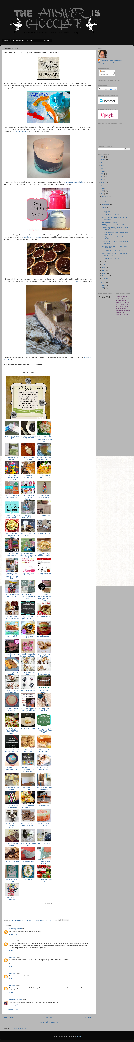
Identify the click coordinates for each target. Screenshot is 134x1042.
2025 (102, 159)
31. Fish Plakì (12, 636)
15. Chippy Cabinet (44, 515)
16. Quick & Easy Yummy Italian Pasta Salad (12, 535)
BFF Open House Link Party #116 (113, 250)
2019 (102, 176)
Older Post (88, 1017)
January (105, 278)
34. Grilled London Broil (12, 655)
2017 (102, 182)
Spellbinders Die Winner (110, 222)
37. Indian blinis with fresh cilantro (12, 673)
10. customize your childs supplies (12, 496)
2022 (102, 168)
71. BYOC (28, 880)
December (105, 196)
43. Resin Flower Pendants (12, 709)
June (104, 264)
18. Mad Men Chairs (44, 533)
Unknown (12, 941)
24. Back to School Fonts (44, 574)
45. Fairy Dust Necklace (44, 709)
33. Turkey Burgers (44, 636)
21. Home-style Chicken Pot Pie (44, 554)
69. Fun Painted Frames (44, 862)
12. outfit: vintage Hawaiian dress (44, 496)
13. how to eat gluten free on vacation (12, 516)
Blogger (78, 1036)
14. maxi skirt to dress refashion (28, 516)
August (104, 207)
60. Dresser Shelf (44, 806)
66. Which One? (44, 843)
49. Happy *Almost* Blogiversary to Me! (12, 750)
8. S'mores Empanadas (28, 476)
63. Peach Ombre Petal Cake (44, 824)
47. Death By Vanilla (28, 728)
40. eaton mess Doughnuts (12, 691)
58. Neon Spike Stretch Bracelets (12, 806)
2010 (102, 288)
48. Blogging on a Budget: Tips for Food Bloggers (44, 730)
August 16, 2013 (14, 993)
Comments (104, 75)
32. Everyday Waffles (28, 637)
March (104, 273)
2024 (102, 162)
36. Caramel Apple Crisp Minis (44, 655)
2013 (102, 194)
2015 (102, 188)
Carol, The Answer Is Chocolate (111, 60)
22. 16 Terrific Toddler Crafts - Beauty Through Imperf (12, 575)
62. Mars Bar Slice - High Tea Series (28, 824)
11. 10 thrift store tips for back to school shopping (28, 497)
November (105, 199)
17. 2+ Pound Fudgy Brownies (28, 534)
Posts (102, 71)
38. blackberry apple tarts (28, 673)
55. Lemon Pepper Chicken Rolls (12, 788)
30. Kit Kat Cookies (44, 616)
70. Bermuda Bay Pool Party (12, 880)
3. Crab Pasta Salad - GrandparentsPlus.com (44, 438)
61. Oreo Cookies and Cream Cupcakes (12, 825)
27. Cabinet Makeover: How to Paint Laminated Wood (44, 597)
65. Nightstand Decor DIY (28, 844)
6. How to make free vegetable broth (44, 458)
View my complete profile (106, 63)
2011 (102, 285)
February (105, 276)
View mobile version (49, 1022)
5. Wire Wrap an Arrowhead (28, 458)
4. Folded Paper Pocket (12, 458)
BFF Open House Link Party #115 (113, 258)
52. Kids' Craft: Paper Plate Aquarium (12, 768)
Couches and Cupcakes (32, 237)
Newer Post (9, 1017)
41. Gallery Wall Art (28, 690)
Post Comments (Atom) (20, 1028)
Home (6, 40)
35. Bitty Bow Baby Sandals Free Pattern (28, 655)
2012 (102, 282)
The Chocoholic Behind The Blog (24, 40)
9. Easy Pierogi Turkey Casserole (44, 476)
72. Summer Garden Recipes (44, 880)
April (104, 270)
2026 (102, 157)
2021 (102, 171)
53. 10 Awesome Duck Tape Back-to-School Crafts (28, 769)
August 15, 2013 (14, 934)
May (103, 267)
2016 (102, 185)
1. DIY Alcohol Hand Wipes (12, 437)
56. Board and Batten (28, 788)
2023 (102, 165)
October (105, 202)
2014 (102, 191)
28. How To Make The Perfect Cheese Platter (12, 618)
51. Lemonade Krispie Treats (44, 750)
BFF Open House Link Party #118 (113, 225)
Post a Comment (12, 1009)
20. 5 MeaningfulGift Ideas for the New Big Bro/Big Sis (28, 555)
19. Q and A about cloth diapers (12, 554)
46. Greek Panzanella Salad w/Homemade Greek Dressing (12, 730)
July (103, 261)
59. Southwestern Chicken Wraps (28, 806)
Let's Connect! (45, 40)
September (106, 205)
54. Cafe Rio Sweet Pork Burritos (44, 768)
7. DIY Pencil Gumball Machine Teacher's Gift (12, 477)
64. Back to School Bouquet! (12, 844)
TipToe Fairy (78, 281)
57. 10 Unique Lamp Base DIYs (44, 788)
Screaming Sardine (15, 929)
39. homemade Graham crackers (44, 673)
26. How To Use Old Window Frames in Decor (28, 596)
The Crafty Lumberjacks (74, 182)
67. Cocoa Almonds (12, 862)
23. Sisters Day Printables (28, 574)
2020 (102, 174)
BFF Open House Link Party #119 (113, 214)
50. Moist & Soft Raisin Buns (28, 750)
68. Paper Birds (28, 862)
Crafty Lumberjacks (15, 999)
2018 (102, 179)
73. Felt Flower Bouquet (11, 898)
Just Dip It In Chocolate (19, 131)
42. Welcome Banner (44, 691)
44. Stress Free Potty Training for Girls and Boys (28, 710)
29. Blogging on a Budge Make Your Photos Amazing (28, 618)
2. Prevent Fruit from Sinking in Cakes (28, 437)
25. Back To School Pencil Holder (12, 595)
